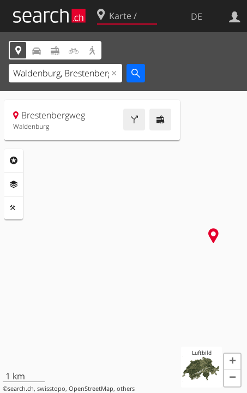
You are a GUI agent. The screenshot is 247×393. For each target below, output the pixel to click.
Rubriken (13, 160)
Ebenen (13, 184)
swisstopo (51, 388)
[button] (232, 362)
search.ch (21, 388)
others (126, 388)
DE (196, 16)
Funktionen (13, 207)
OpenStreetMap (91, 388)
